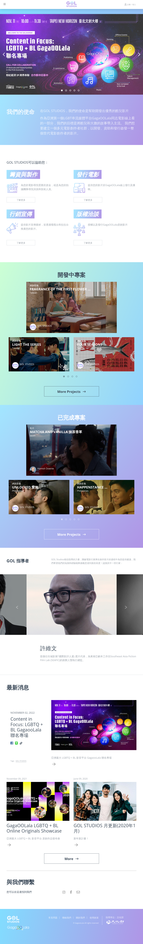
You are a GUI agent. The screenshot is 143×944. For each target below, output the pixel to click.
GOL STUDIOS (21, 761)
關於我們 (80, 917)
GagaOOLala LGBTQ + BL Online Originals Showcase (34, 828)
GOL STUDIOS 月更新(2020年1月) (105, 828)
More (71, 858)
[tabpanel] (71, 54)
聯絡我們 (66, 917)
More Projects (71, 391)
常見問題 (52, 917)
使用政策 (94, 917)
